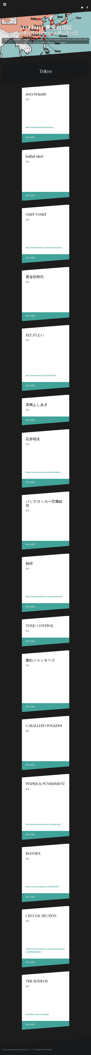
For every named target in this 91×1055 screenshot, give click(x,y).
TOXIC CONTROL (40, 625)
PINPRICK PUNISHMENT (45, 783)
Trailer (34, 39)
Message (51, 42)
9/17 (38, 42)
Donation (57, 39)
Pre (64, 39)
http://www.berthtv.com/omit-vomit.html (44, 248)
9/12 (75, 39)
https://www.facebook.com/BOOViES (42, 887)
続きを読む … (32, 137)
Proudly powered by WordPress (14, 1050)
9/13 (80, 39)
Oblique (38, 1050)
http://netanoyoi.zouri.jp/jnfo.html (41, 375)
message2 (61, 42)
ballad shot (34, 156)
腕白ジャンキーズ (40, 660)
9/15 (27, 42)
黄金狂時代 (35, 276)
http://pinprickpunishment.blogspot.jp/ (43, 824)
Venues (26, 39)
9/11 (69, 39)
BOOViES (33, 853)
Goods (41, 39)
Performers (17, 39)
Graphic (48, 39)
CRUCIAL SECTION (41, 915)
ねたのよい (35, 334)
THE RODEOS (37, 981)
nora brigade (36, 94)
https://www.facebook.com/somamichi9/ (44, 596)
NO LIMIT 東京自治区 (45, 27)
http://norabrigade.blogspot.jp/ (39, 127)
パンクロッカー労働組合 (44, 503)
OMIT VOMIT (36, 214)
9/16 (32, 42)
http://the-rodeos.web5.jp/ (37, 1014)
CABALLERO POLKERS (44, 725)
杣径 (29, 563)
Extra (43, 42)
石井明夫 (33, 438)
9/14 (85, 39)
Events (8, 39)
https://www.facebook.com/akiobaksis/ (43, 472)
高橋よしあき (37, 404)
